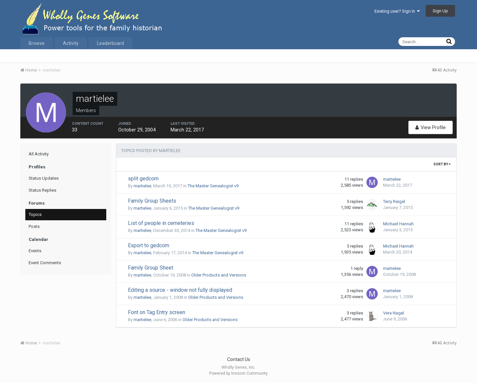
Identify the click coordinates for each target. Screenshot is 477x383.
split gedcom (143, 178)
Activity (71, 43)
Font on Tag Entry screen (156, 312)
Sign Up (440, 10)
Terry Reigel (394, 201)
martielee (142, 185)
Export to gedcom (148, 245)
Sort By (442, 164)
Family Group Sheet (150, 268)
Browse (37, 43)
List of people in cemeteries (161, 223)
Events (35, 250)
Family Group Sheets (152, 201)
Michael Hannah (398, 223)
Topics (35, 214)
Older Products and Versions (218, 275)
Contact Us (238, 359)
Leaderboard (110, 43)
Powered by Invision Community (238, 373)
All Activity (39, 153)
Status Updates (44, 178)
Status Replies (42, 190)
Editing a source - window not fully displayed (180, 290)
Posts (34, 226)
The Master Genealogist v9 (213, 185)
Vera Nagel (393, 312)
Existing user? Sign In (397, 11)
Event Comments (45, 262)
